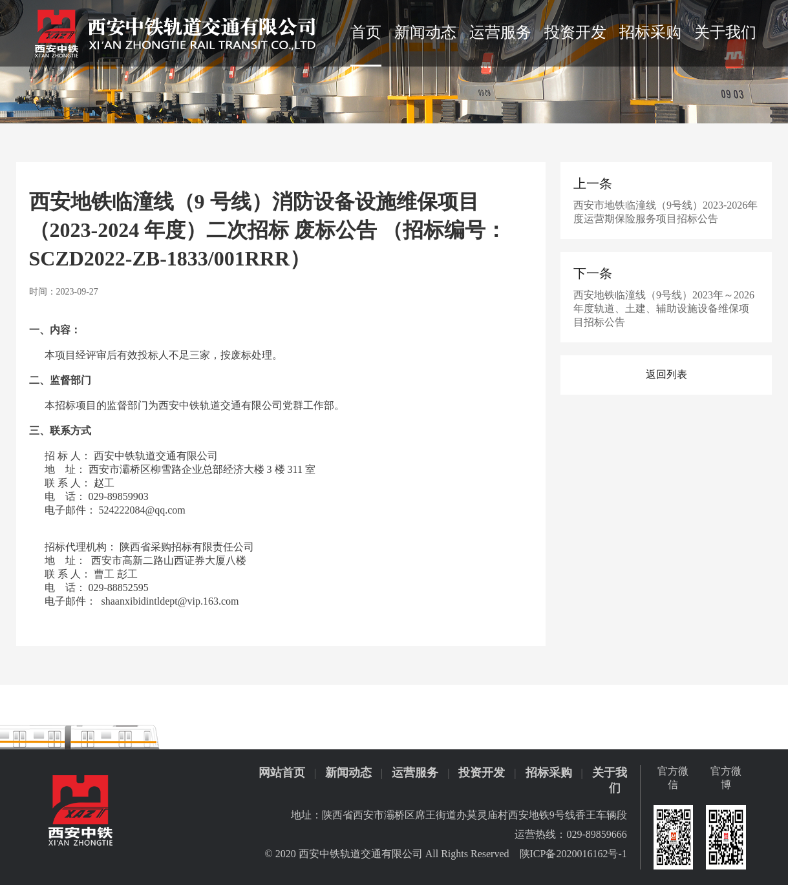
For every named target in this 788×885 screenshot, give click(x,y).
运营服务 (500, 32)
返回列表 (666, 374)
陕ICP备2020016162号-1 (573, 853)
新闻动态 (425, 32)
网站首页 (282, 772)
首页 (365, 32)
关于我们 (725, 32)
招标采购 (650, 32)
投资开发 (575, 32)
